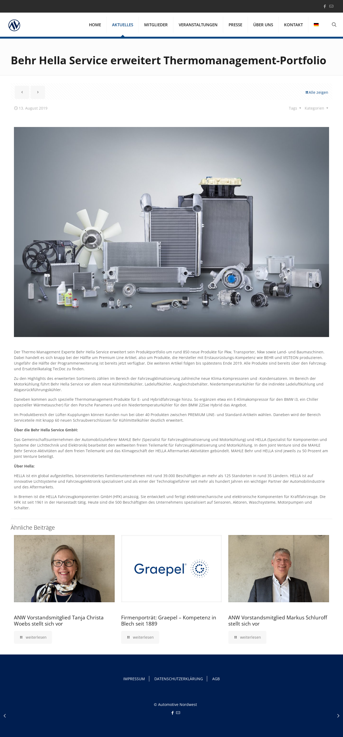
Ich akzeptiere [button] (300, 687)
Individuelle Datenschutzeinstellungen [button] (300, 720)
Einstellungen (174, 722)
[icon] (331, 6)
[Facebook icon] (325, 6)
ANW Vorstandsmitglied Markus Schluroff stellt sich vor (277, 620)
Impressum (330, 726)
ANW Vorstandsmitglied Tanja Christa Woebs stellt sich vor (59, 620)
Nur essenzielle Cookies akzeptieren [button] (300, 705)
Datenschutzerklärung (67, 722)
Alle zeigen (316, 92)
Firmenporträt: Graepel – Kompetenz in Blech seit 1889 (168, 620)
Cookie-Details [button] (273, 726)
